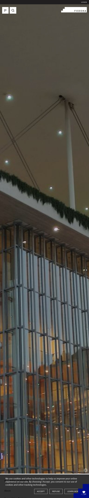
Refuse (56, 491)
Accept (41, 491)
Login (84, 2)
